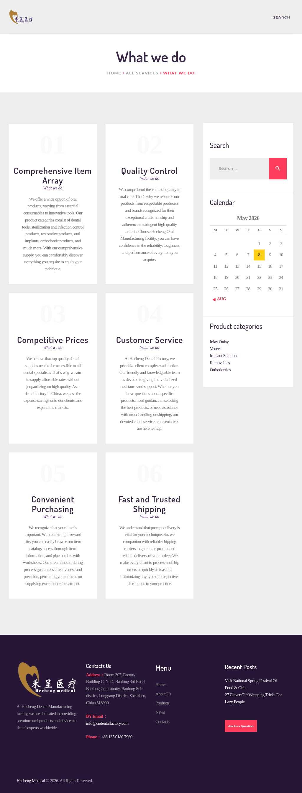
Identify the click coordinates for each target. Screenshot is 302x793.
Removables (219, 362)
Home (114, 73)
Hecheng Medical (31, 780)
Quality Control (149, 170)
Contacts (162, 721)
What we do (53, 188)
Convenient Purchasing (52, 503)
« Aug (220, 298)
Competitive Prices (52, 339)
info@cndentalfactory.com (107, 723)
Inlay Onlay (219, 341)
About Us (163, 694)
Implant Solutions (224, 355)
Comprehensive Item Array (53, 175)
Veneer (215, 348)
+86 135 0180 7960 (116, 736)
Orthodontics (220, 369)
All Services (142, 73)
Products (162, 703)
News (160, 712)
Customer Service (149, 339)
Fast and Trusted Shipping (149, 503)
